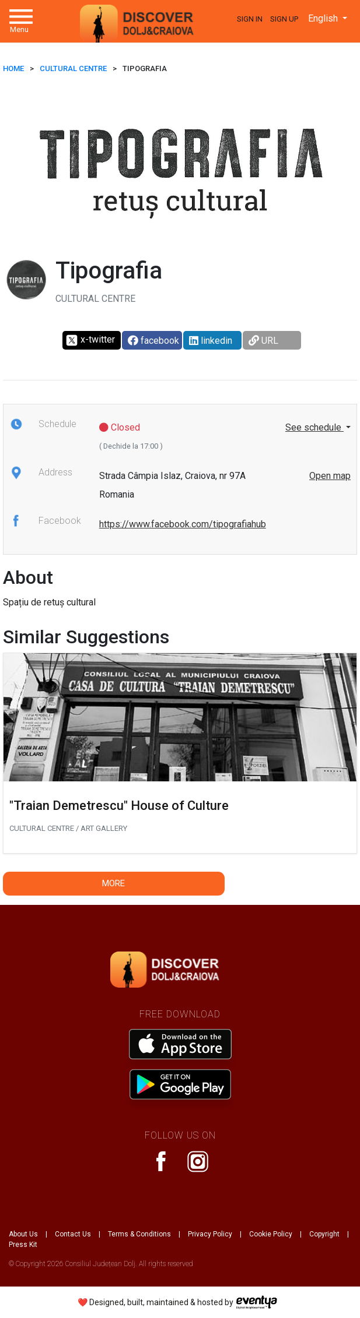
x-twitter (90, 340)
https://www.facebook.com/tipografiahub (182, 524)
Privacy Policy (210, 1234)
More (113, 883)
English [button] (324, 18)
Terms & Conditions (139, 1234)
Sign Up (284, 19)
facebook (153, 340)
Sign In (250, 19)
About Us (23, 1234)
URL (263, 340)
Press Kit (23, 1245)
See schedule (314, 427)
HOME (13, 68)
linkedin (210, 340)
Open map (330, 475)
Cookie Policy (270, 1234)
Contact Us (73, 1234)
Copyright (324, 1234)
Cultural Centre (73, 68)
